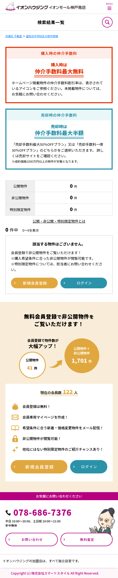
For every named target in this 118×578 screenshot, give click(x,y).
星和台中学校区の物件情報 (42, 36)
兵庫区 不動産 (13, 36)
